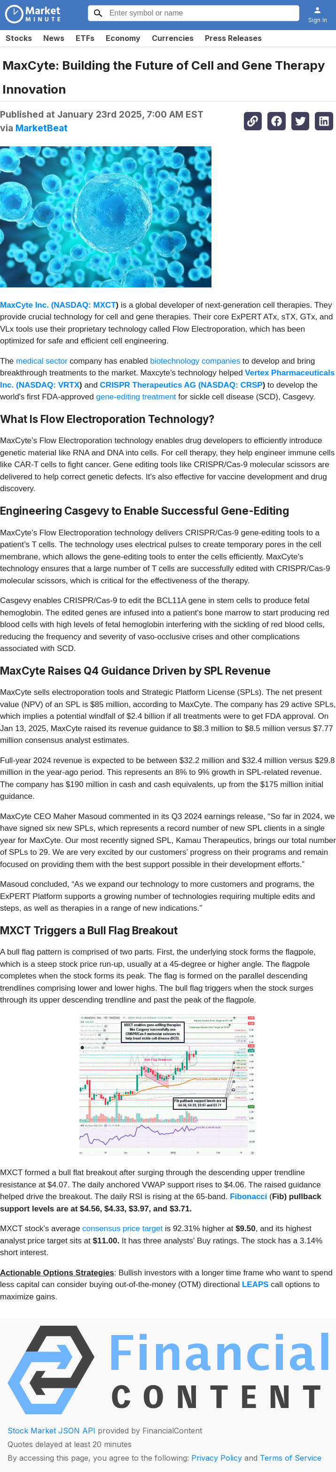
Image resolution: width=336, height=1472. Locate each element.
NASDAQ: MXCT (85, 305)
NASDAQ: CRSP (231, 385)
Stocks (19, 38)
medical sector (42, 361)
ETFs (85, 38)
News (53, 38)
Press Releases (233, 38)
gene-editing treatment (136, 396)
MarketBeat (42, 128)
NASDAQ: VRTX (49, 385)
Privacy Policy (216, 1458)
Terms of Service (290, 1458)
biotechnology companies (195, 361)
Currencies (173, 38)
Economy (123, 38)
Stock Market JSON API (51, 1430)
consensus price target (122, 1228)
